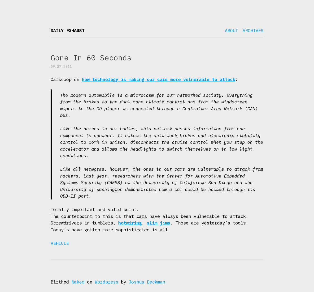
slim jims (158, 223)
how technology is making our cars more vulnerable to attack (158, 79)
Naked (77, 282)
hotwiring (130, 223)
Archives (253, 30)
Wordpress (106, 282)
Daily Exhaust (67, 30)
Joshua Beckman (147, 282)
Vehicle (60, 243)
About (231, 30)
